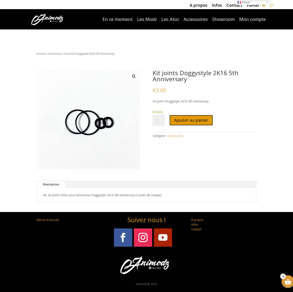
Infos (217, 6)
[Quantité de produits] (159, 120)
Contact (234, 6)
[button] (134, 76)
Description (51, 184)
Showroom (223, 19)
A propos (198, 6)
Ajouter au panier (191, 120)
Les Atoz (170, 19)
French (244, 2)
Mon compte (252, 19)
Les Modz (147, 19)
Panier (253, 6)
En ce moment (118, 19)
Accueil (41, 53)
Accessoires (196, 19)
